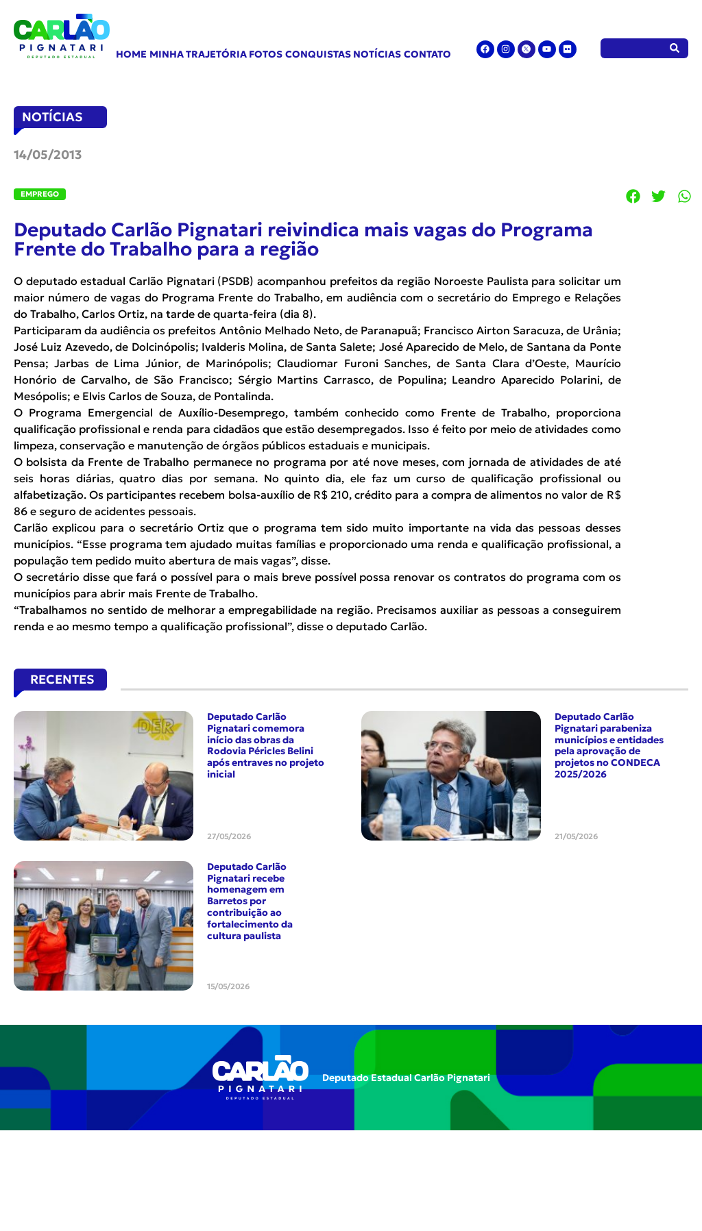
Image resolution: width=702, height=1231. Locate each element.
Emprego (40, 194)
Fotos (265, 54)
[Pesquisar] (675, 48)
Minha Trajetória (198, 54)
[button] (633, 196)
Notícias (377, 54)
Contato (427, 54)
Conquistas (318, 54)
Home (131, 54)
